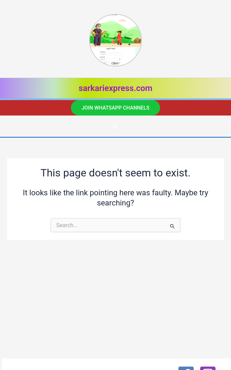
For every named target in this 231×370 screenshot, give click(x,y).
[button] (115, 108)
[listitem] (115, 42)
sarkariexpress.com (115, 88)
